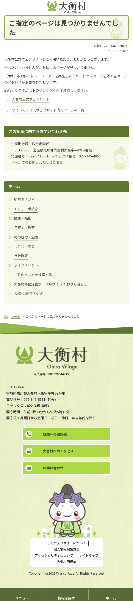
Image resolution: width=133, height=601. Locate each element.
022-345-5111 (34, 399)
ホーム (111, 598)
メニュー (22, 598)
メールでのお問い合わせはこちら (37, 162)
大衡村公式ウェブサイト (31, 99)
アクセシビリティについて (54, 555)
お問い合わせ (53, 467)
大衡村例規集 (66, 561)
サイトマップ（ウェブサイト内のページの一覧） (50, 110)
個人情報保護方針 (67, 549)
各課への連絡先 (55, 434)
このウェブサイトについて (66, 543)
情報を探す (66, 598)
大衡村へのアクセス (58, 450)
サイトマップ (88, 555)
